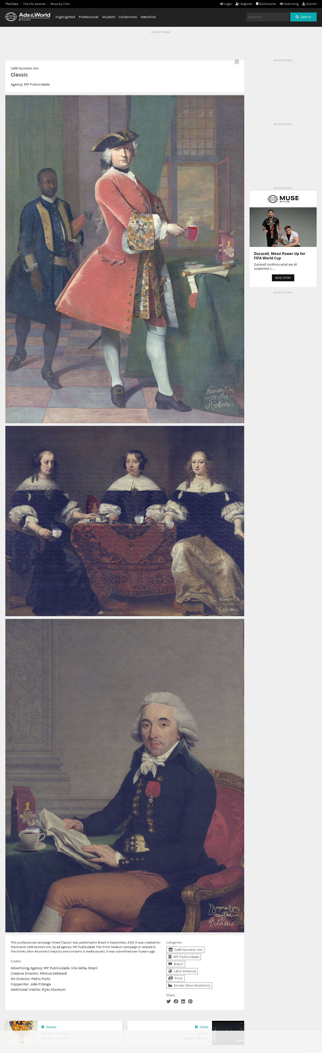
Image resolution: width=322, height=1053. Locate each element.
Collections (128, 17)
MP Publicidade (37, 84)
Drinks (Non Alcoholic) (189, 985)
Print (175, 978)
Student (108, 17)
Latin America (182, 971)
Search (303, 17)
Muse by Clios (60, 4)
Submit (309, 4)
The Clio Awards (34, 4)
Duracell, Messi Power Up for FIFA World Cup (279, 256)
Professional (89, 17)
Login (226, 4)
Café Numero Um (24, 68)
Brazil (175, 964)
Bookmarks (266, 4)
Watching (289, 4)
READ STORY (283, 278)
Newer (48, 1027)
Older (201, 1027)
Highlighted (65, 17)
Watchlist (148, 17)
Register (243, 4)
